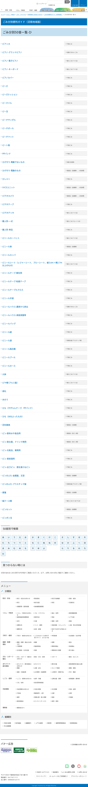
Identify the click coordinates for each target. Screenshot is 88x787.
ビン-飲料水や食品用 (11, 433)
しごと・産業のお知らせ (24, 678)
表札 (4, 391)
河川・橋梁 (72, 672)
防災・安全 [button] (6, 598)
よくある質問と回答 (68, 772)
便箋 (4, 492)
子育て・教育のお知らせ (24, 635)
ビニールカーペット (11, 238)
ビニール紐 (7, 332)
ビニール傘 (7, 247)
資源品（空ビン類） (73, 433)
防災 (18, 602)
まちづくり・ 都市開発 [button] (7, 665)
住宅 (18, 621)
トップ (3, 14)
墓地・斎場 (37, 629)
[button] (83, 3)
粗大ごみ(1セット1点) (73, 221)
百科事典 (6, 425)
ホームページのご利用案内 (57, 776)
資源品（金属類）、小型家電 (75, 170)
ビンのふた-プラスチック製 (14, 484)
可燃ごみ (69, 204)
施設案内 (56, 772)
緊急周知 (37, 598)
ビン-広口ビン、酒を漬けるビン (16, 467)
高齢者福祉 (37, 646)
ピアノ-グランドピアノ (12, 52)
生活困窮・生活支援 (23, 650)
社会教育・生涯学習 (75, 635)
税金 (53, 617)
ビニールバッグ (9, 324)
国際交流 (19, 629)
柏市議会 (18, 723)
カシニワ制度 (56, 668)
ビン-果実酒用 (8, 459)
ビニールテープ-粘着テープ (14, 281)
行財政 (19, 693)
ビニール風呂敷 (9, 349)
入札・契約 (20, 682)
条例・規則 (55, 701)
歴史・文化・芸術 (39, 656)
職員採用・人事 (39, 693)
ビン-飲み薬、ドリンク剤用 (14, 442)
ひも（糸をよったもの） (13, 416)
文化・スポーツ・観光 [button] (9, 658)
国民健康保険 (73, 613)
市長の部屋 (37, 689)
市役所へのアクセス (43, 772)
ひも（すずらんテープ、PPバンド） (18, 408)
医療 (53, 642)
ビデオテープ (8, 204)
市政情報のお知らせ (23, 689)
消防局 (49, 723)
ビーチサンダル (9, 120)
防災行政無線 (56, 598)
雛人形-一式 (7, 221)
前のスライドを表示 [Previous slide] (2, 10)
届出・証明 (55, 613)
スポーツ (54, 656)
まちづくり (37, 664)
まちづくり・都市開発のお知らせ (24, 665)
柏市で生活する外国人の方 (59, 630)
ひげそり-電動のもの (11, 171)
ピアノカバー (8, 78)
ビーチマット (8, 137)
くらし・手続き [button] (8, 613)
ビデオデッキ (8, 213)
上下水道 (71, 617)
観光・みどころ (73, 656)
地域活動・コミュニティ (59, 625)
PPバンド (6, 154)
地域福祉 (71, 646)
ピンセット (7, 509)
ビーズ (5, 86)
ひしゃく (6, 179)
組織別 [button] (8, 717)
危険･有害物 (70, 162)
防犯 (53, 602)
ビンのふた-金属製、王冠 (13, 476)
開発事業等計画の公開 (75, 664)
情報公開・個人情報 (40, 697)
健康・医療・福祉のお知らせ (24, 643)
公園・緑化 (37, 668)
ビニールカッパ (9, 255)
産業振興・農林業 (74, 678)
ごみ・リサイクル (21, 14)
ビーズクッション (9, 95)
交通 (35, 621)
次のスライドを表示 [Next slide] (86, 10)
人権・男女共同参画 (75, 625)
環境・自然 (55, 621)
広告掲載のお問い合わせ (79, 744)
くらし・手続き (10, 14)
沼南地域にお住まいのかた (34, 14)
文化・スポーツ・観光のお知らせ (24, 658)
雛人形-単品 (7, 230)
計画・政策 (72, 689)
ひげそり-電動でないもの (13, 162)
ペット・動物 (38, 625)
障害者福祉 (55, 646)
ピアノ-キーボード (10, 69)
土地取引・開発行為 (58, 672)
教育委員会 (20, 701)
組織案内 (28, 723)
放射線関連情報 (39, 606)
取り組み (71, 650)
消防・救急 (72, 598)
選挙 (18, 697)
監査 (53, 697)
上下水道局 (39, 723)
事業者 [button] (5, 707)
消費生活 (19, 625)
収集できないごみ (72, 52)
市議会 (71, 697)
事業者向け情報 (56, 650)
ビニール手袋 (8, 298)
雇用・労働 (37, 678)
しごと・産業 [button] (7, 678)
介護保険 (19, 646)
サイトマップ (40, 776)
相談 (70, 621)
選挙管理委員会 (61, 723)
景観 (18, 668)
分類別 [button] (8, 591)
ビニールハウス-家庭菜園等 (14, 315)
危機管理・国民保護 (23, 606)
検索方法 (52, 5)
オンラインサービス (40, 701)
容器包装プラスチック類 (74, 340)
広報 (53, 693)
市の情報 (54, 689)
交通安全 (71, 602)
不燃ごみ (69, 44)
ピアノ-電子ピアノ (10, 61)
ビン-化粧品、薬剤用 (11, 450)
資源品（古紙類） (72, 425)
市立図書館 (7, 726)
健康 (35, 642)
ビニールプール (8, 357)
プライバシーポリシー (78, 776)
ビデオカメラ (8, 196)
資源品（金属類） (72, 246)
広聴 (70, 693)
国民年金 (37, 617)
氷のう (5, 400)
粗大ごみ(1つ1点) (72, 61)
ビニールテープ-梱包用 (12, 273)
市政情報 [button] (6, 689)
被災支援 (37, 602)
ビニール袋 (7, 341)
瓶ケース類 (7, 501)
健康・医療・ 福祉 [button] (7, 643)
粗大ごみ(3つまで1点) (73, 501)
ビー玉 (5, 111)
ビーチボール (8, 128)
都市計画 (54, 664)
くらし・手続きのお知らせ (24, 614)
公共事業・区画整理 (40, 672)
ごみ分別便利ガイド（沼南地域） (53, 14)
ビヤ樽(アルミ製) (10, 383)
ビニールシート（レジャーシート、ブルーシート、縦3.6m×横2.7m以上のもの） (32, 264)
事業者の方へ (21, 707)
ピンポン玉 (7, 518)
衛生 (70, 642)
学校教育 (54, 635)
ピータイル (7, 103)
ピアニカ (6, 44)
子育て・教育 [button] (7, 635)
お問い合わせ (83, 772)
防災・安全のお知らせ (23, 598)
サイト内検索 (49, 2)
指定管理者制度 (39, 682)
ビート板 (6, 145)
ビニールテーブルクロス (12, 290)
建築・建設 (72, 668)
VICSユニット (8, 187)
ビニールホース (9, 366)
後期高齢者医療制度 (23, 617)
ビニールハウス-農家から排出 (15, 307)
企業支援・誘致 (56, 678)
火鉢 (4, 374)
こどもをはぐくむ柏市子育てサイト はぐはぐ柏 (41, 636)
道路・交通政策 (21, 672)
